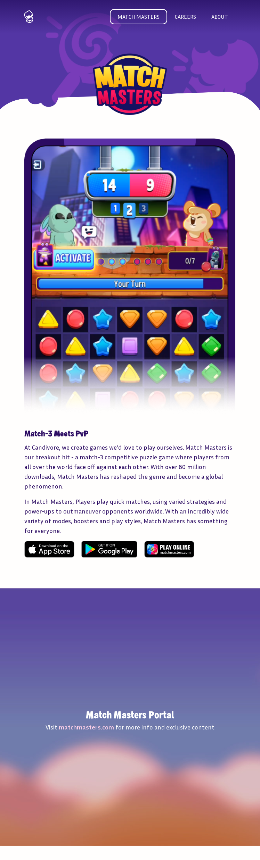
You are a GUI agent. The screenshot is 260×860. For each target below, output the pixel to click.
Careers (185, 16)
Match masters (138, 16)
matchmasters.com (86, 727)
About (219, 16)
